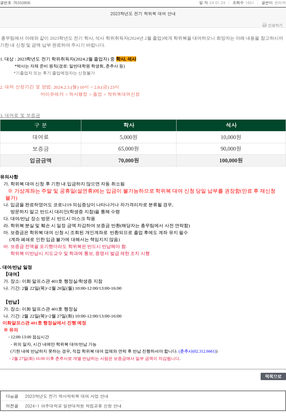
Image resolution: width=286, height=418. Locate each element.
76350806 (21, 2)
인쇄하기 (275, 25)
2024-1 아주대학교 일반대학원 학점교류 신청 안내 (73, 406)
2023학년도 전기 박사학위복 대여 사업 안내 (66, 396)
